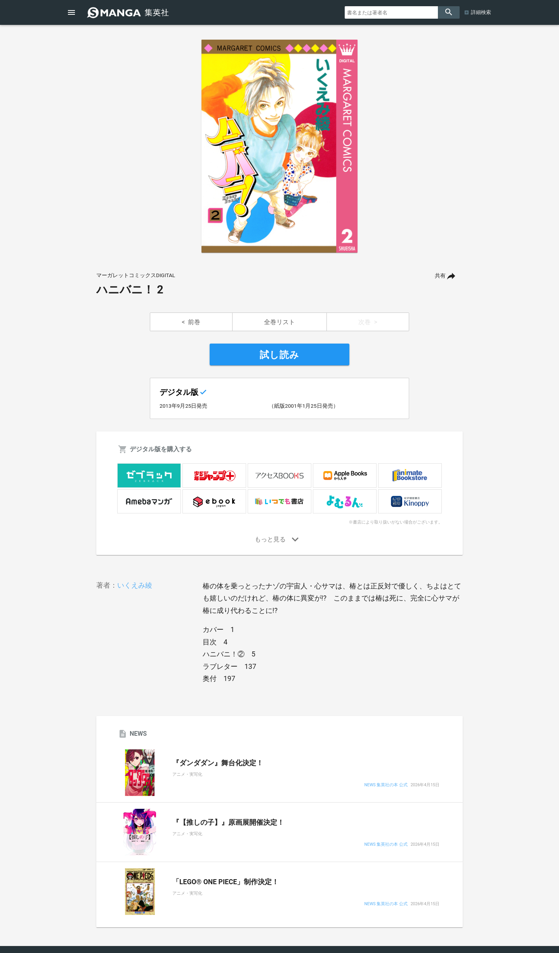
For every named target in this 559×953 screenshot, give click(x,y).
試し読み (279, 354)
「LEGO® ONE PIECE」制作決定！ (225, 882)
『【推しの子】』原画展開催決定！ (228, 822)
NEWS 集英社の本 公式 (385, 785)
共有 (440, 276)
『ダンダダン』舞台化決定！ (217, 763)
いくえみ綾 (134, 585)
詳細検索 (481, 12)
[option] (279, 146)
